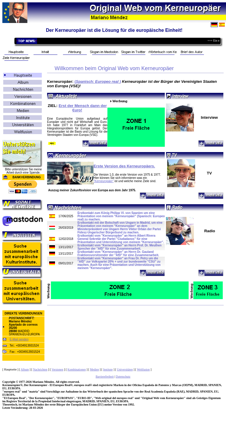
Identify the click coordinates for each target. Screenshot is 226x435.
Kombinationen (76, 369)
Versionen (57, 369)
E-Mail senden (19, 339)
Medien (94, 369)
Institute (108, 369)
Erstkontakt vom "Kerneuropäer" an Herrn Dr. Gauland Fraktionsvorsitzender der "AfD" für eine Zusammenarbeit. (118, 253)
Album (25, 369)
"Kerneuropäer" (104, 181)
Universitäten (125, 369)
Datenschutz (123, 376)
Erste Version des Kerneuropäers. (124, 166)
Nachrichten (40, 369)
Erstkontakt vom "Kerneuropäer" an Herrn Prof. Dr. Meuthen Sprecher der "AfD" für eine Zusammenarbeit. (119, 247)
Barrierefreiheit (105, 376)
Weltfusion (143, 369)
